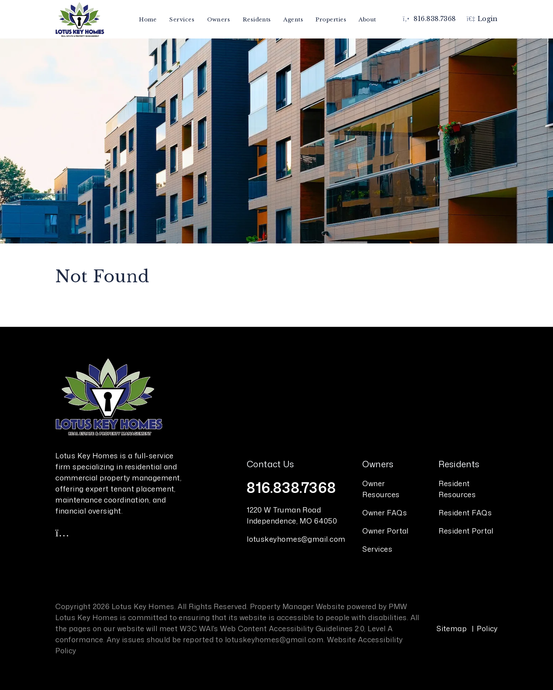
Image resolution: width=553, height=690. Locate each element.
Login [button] (482, 19)
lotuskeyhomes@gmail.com (296, 539)
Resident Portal (466, 531)
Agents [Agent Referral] (293, 19)
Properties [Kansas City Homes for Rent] (331, 19)
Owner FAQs (384, 513)
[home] (79, 19)
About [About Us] (367, 19)
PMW (398, 606)
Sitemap (451, 628)
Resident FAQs (465, 513)
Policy (487, 628)
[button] (62, 532)
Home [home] (148, 19)
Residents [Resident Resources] (257, 19)
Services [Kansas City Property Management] (181, 19)
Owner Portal (385, 531)
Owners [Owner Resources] (218, 19)
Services (377, 549)
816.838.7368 (435, 19)
